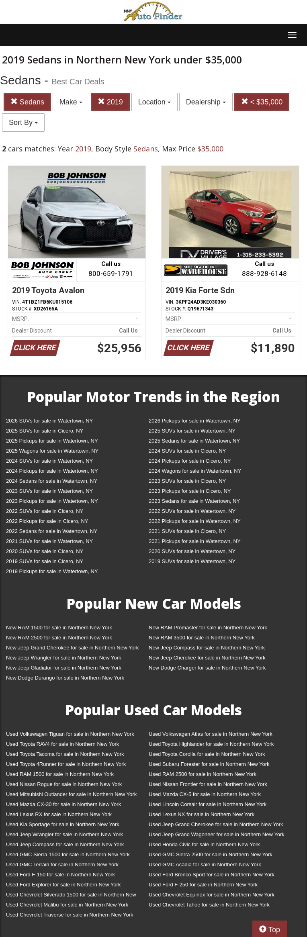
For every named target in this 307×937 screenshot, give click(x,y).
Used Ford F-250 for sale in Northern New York (203, 885)
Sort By (23, 122)
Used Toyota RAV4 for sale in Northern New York (62, 744)
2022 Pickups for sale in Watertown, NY (195, 521)
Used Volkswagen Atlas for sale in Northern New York (210, 734)
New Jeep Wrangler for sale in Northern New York (63, 658)
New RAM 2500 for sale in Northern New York (59, 638)
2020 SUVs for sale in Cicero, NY (44, 551)
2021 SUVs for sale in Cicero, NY (187, 531)
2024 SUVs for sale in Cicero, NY (187, 451)
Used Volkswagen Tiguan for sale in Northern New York (70, 734)
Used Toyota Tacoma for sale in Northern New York (65, 754)
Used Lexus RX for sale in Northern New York (59, 814)
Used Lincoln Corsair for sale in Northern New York (207, 804)
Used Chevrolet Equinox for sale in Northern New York (211, 895)
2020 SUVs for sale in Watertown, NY (192, 551)
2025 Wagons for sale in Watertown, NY (52, 451)
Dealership (206, 102)
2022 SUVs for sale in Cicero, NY (44, 511)
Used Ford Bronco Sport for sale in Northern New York (211, 875)
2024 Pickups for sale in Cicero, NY (190, 461)
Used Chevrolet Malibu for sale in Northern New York (67, 905)
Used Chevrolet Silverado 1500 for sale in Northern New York (71, 896)
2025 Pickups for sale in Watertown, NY (52, 441)
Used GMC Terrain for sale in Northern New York (62, 864)
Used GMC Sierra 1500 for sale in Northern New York (68, 854)
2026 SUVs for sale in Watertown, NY (49, 421)
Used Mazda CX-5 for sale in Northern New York (205, 794)
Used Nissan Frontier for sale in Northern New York (208, 784)
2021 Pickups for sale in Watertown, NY (195, 541)
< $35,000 (262, 102)
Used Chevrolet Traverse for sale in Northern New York (69, 915)
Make (70, 102)
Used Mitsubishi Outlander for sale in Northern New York (71, 794)
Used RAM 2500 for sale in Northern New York (202, 774)
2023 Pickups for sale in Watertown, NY (52, 501)
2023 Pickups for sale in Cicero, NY (190, 491)
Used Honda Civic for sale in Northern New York (204, 844)
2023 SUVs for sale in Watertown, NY (49, 491)
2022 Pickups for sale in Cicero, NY (47, 521)
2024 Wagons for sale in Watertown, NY (195, 471)
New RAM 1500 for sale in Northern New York (59, 628)
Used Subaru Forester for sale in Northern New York (209, 764)
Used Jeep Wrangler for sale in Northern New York (64, 834)
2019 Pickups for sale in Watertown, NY (52, 571)
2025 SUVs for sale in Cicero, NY (44, 431)
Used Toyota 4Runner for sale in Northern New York (66, 764)
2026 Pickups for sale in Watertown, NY (195, 421)
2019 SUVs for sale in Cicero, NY (44, 561)
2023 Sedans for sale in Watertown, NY (194, 501)
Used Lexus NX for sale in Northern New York (201, 814)
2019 (110, 102)
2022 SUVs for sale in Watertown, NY (192, 511)
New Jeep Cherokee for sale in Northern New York (207, 658)
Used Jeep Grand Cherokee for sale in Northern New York (216, 824)
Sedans (27, 102)
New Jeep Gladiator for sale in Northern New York (63, 668)
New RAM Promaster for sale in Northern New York (208, 628)
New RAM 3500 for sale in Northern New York (202, 638)
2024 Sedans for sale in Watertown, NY (51, 481)
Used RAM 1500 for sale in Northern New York (60, 774)
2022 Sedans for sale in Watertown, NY (51, 531)
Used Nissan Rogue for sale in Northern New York (64, 784)
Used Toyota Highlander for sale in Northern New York (211, 744)
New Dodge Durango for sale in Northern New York (65, 678)
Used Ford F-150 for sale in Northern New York (60, 875)
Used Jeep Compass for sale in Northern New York (65, 844)
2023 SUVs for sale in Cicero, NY (187, 481)
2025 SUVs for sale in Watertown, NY (192, 431)
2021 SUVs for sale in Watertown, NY (49, 541)
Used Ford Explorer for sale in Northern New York (63, 885)
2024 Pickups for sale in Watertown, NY (52, 471)
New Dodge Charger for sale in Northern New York (207, 668)
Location (154, 102)
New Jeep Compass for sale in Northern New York (207, 648)
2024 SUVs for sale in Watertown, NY (49, 461)
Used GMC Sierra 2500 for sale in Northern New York (210, 854)
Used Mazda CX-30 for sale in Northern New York (63, 804)
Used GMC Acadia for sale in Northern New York (205, 864)
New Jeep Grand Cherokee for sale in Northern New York (72, 648)
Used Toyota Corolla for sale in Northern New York (207, 754)
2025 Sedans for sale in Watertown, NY (194, 441)
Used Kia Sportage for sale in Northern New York (62, 824)
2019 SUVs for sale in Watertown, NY (192, 561)
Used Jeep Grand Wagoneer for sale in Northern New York (216, 834)
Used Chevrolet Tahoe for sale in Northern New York (209, 905)
